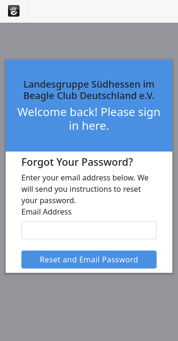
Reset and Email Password (89, 259)
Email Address (46, 211)
